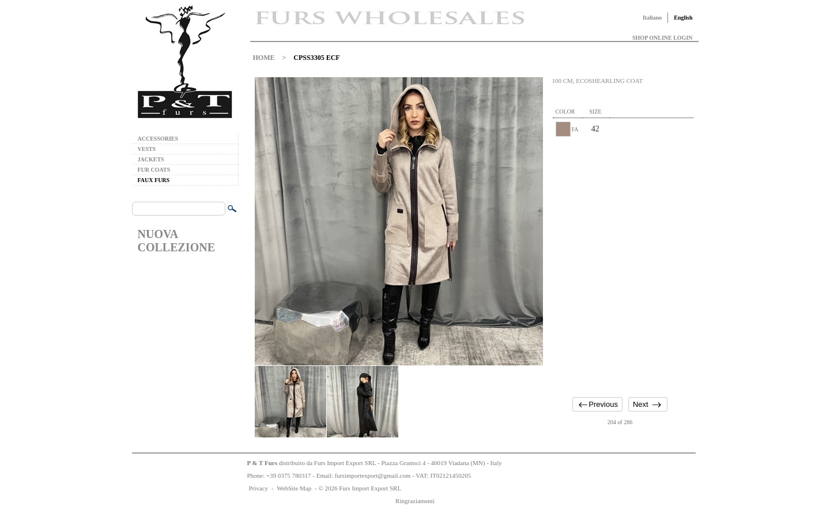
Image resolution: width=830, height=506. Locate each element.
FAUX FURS (154, 180)
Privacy (259, 488)
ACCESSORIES (158, 138)
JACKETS (151, 159)
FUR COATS (154, 170)
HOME (264, 58)
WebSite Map (294, 488)
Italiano (652, 17)
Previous (603, 404)
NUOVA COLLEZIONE (176, 241)
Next (640, 404)
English (683, 17)
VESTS (147, 149)
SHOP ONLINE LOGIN (662, 38)
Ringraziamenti (415, 500)
